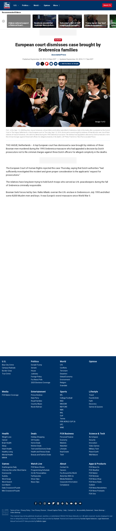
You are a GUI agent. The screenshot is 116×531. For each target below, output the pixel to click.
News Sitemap (99, 510)
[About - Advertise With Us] (67, 476)
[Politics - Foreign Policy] (36, 377)
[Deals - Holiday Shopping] (37, 437)
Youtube (49, 503)
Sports (63, 391)
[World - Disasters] (63, 374)
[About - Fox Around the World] (68, 473)
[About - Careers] (63, 470)
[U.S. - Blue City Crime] (8, 365)
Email (56, 64)
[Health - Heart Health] (7, 449)
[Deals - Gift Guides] (35, 440)
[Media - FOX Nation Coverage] (10, 395)
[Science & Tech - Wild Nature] (93, 455)
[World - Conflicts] (63, 368)
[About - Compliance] (64, 485)
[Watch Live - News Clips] (35, 482)
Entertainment (38, 391)
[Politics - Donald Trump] (36, 365)
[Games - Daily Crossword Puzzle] (11, 488)
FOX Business (67, 433)
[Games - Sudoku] (5, 476)
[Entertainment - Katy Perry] (35, 398)
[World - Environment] (65, 380)
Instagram (45, 503)
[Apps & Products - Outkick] (92, 485)
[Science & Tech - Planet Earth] (94, 452)
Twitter (42, 64)
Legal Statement (103, 519)
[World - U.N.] (61, 365)
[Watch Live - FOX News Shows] (38, 467)
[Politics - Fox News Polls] (36, 380)
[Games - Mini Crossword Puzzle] (11, 491)
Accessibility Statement (85, 510)
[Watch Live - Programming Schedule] (40, 470)
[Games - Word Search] (7, 482)
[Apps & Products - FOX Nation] (93, 473)
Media (5, 391)
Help (65, 510)
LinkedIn (58, 503)
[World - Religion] (63, 383)
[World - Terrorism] (64, 371)
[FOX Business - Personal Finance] (66, 437)
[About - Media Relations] (66, 479)
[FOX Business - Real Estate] (64, 452)
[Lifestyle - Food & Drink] (94, 398)
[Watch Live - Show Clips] (35, 479)
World (36, 5)
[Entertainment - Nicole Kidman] (36, 407)
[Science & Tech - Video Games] (94, 446)
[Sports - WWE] (62, 427)
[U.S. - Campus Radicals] (8, 368)
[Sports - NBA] (61, 410)
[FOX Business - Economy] (63, 440)
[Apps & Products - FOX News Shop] (95, 479)
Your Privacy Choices (39, 510)
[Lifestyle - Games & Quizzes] (96, 407)
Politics (25, 5)
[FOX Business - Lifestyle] (63, 449)
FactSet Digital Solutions (88, 519)
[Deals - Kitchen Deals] (36, 446)
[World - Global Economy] (66, 377)
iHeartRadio (80, 503)
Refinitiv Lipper (41, 521)
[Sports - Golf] (61, 416)
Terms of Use (14, 510)
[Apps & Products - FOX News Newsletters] (98, 488)
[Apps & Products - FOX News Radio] (95, 482)
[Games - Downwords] (6, 473)
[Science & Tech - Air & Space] (93, 437)
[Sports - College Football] (66, 398)
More (55, 5)
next (105, 96)
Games (5, 463)
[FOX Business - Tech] (62, 455)
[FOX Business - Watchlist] (63, 446)
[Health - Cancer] (5, 440)
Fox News (7, 5)
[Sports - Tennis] (62, 419)
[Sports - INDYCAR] (63, 407)
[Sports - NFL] (61, 395)
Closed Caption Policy (54, 510)
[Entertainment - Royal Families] (36, 401)
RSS (67, 503)
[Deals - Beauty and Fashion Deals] (41, 455)
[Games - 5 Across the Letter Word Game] (14, 470)
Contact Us (72, 510)
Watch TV (107, 5)
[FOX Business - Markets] (63, 443)
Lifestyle (93, 391)
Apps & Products (97, 463)
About (63, 463)
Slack (62, 503)
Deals (34, 433)
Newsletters (71, 503)
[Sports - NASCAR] (63, 404)
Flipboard (47, 64)
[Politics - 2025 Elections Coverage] (40, 383)
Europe (58, 40)
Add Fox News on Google (70, 63)
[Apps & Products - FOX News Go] (94, 467)
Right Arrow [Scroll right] (111, 21)
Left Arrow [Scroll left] (3, 21)
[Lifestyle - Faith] (91, 401)
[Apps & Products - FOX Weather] (94, 470)
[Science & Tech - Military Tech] (94, 449)
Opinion (47, 5)
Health (5, 433)
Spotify (76, 503)
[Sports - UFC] (61, 425)
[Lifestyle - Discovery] (93, 404)
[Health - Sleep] (4, 446)
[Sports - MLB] (61, 401)
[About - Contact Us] (64, 467)
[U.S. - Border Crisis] (7, 371)
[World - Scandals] (63, 385)
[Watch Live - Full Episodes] (36, 476)
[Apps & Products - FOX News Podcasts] (97, 491)
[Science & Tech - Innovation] (93, 443)
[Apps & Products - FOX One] (92, 494)
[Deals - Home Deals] (35, 443)
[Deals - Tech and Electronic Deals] (41, 449)
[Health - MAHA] (4, 458)
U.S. (15, 5)
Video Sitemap (15, 512)
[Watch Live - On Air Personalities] (38, 473)
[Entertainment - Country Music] (36, 404)
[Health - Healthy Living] (7, 452)
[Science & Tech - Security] (92, 440)
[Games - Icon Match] (6, 485)
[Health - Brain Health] (6, 443)
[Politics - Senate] (34, 368)
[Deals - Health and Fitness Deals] (40, 452)
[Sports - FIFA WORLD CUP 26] (67, 422)
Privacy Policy (25, 510)
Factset (56, 519)
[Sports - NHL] (61, 413)
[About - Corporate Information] (68, 482)
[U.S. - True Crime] (6, 374)
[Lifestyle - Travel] (91, 395)
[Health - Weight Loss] (6, 437)
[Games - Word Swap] (6, 479)
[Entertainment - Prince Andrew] (36, 395)
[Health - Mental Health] (7, 455)
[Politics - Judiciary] (34, 374)
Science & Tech (97, 433)
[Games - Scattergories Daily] (9, 467)
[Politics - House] (33, 371)
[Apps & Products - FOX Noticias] (94, 476)
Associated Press (58, 55)
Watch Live (36, 463)
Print (51, 64)
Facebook (38, 64)
